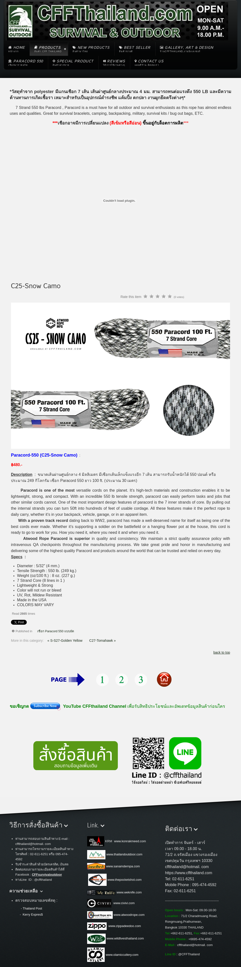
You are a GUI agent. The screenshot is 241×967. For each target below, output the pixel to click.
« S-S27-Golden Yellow (65, 640)
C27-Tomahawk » (102, 640)
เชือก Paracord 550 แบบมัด (55, 631)
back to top (221, 652)
